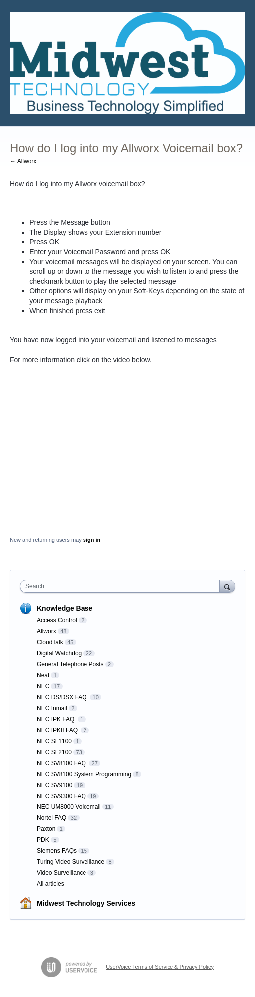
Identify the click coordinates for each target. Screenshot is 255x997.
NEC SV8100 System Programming (84, 774)
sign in (91, 540)
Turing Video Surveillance (70, 861)
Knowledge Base (64, 608)
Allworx (46, 631)
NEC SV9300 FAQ (61, 796)
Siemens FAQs (57, 850)
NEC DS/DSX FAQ (62, 697)
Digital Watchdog (59, 653)
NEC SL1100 (54, 741)
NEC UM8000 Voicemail (69, 806)
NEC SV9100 (54, 785)
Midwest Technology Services (86, 903)
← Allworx (23, 161)
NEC (43, 686)
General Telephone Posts (70, 664)
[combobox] (122, 586)
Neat (43, 675)
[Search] (227, 586)
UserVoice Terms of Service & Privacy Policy (160, 967)
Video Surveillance (61, 872)
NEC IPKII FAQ (58, 730)
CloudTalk (50, 642)
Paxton (46, 828)
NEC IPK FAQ (56, 719)
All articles (50, 883)
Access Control (57, 620)
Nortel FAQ (51, 817)
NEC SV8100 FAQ (62, 763)
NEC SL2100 (54, 752)
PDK (43, 839)
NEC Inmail (52, 708)
